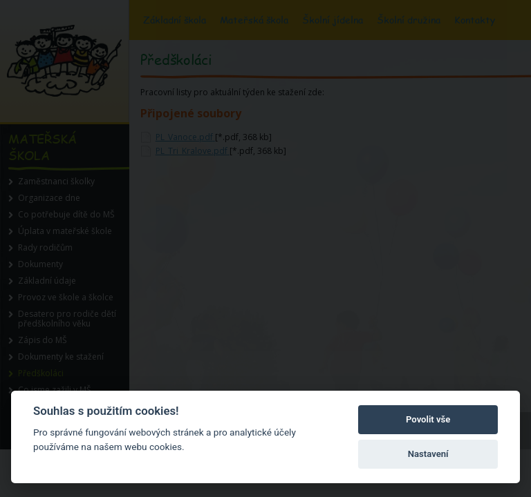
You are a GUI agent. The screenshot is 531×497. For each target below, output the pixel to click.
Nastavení (428, 454)
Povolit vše (428, 419)
